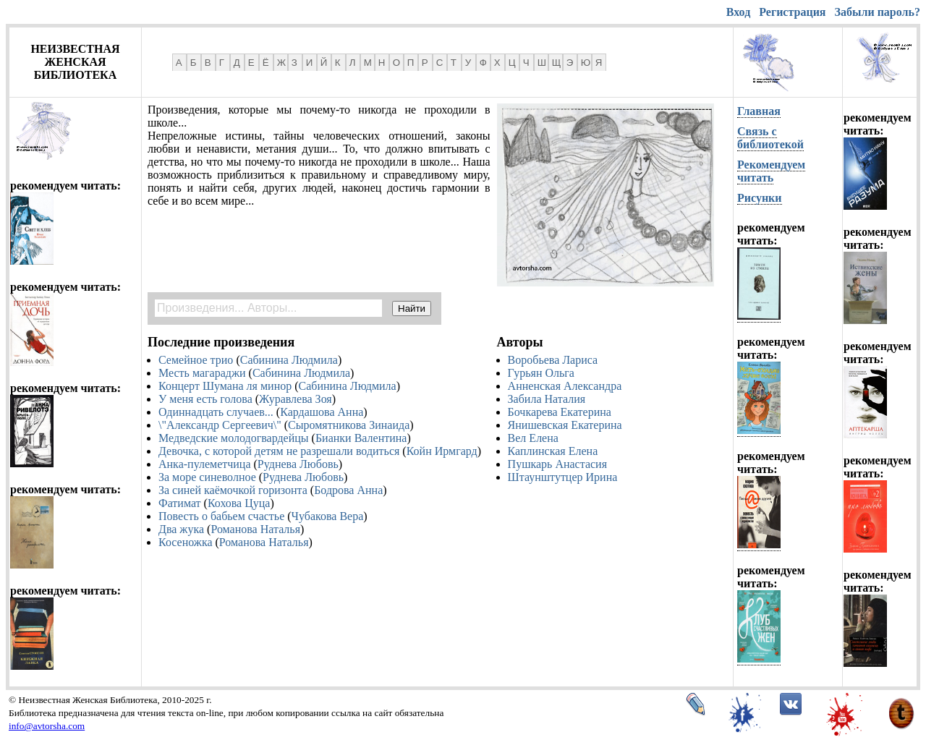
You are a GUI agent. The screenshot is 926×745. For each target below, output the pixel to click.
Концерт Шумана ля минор (225, 386)
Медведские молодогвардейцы (233, 438)
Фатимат (179, 503)
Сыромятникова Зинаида (348, 425)
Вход (738, 12)
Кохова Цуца (239, 503)
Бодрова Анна (348, 490)
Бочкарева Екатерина (559, 412)
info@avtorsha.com (47, 725)
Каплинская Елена (553, 451)
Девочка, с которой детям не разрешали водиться (278, 451)
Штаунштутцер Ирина (563, 477)
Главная (759, 111)
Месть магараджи (202, 373)
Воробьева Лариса (553, 360)
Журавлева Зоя (295, 399)
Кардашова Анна (321, 412)
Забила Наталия (546, 399)
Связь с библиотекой (770, 137)
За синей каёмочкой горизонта (232, 490)
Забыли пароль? (877, 12)
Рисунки (759, 198)
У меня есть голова (205, 399)
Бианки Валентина (361, 438)
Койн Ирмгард (442, 451)
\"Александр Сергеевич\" (219, 425)
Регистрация (792, 12)
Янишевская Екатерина (565, 425)
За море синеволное (207, 477)
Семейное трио (195, 360)
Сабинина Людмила (289, 360)
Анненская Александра (565, 386)
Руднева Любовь (298, 464)
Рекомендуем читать (771, 171)
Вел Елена (533, 438)
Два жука (181, 529)
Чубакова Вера (328, 516)
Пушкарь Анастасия (557, 464)
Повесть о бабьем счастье (221, 516)
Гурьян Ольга (541, 373)
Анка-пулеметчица (204, 464)
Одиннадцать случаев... (215, 412)
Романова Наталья (255, 529)
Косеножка (185, 542)
